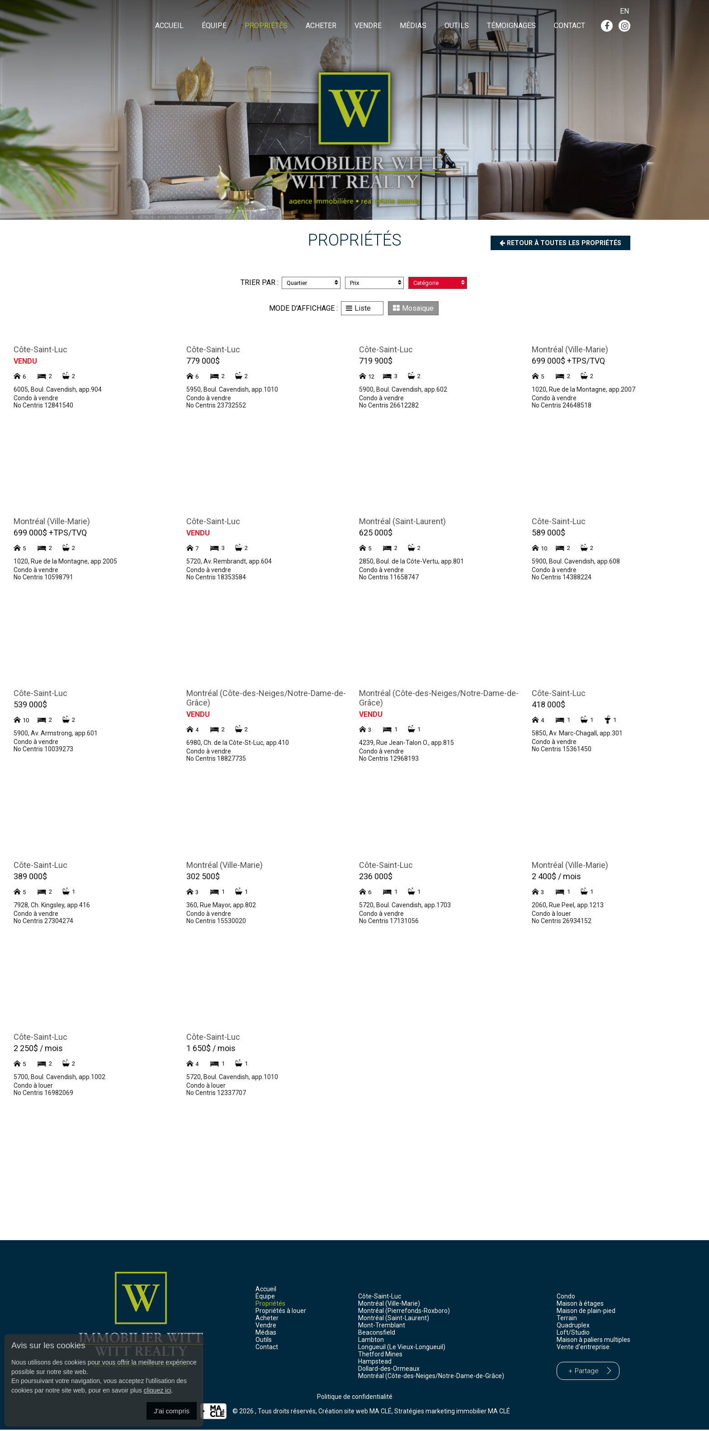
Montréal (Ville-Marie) (570, 350)
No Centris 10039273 (43, 750)
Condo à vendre (36, 399)
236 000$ (375, 877)
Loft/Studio (573, 1333)
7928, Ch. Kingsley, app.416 (52, 906)
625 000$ (375, 534)
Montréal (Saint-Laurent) (402, 522)
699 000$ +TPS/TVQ (568, 362)
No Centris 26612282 (389, 406)
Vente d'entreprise (583, 1348)
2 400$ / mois (556, 877)
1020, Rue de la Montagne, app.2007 (583, 390)
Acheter (321, 26)
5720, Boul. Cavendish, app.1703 (405, 906)
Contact (569, 26)
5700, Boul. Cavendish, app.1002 (59, 1078)
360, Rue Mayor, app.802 (221, 906)
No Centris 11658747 (389, 578)
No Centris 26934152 (561, 922)
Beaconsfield (376, 1333)
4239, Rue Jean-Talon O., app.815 (406, 744)
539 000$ (30, 706)
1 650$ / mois (211, 1049)
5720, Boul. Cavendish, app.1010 (232, 1078)
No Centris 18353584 (216, 578)
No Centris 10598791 (43, 578)
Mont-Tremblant (381, 1326)
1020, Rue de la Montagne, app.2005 (65, 562)
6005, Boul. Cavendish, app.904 (58, 390)
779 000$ (203, 362)
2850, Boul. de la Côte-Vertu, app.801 (411, 562)
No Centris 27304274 (43, 922)
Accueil (169, 26)
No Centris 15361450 (561, 750)
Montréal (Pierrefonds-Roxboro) (404, 1312)
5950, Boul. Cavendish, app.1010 (232, 390)
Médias (413, 26)
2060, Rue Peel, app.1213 (568, 906)
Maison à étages (580, 1304)
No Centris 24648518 (561, 406)
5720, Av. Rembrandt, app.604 (229, 562)
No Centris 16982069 (43, 1094)
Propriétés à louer (280, 1312)
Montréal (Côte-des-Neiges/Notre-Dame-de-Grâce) (431, 1377)
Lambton (371, 1341)
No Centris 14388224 (561, 578)
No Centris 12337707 (216, 1094)
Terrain (567, 1319)
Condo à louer (551, 915)
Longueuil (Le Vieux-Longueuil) (401, 1348)
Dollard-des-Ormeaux (389, 1370)
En (624, 11)
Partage (587, 1372)
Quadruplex (573, 1326)
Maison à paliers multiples (593, 1341)
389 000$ (30, 877)
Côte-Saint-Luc (40, 350)
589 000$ (548, 534)
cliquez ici (157, 1390)
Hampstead (375, 1362)
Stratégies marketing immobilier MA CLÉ (452, 1412)
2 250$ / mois (38, 1049)
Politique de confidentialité (354, 1398)
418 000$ (548, 706)
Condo (566, 1297)
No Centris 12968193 (389, 759)
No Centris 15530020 (216, 922)
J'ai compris (171, 1411)
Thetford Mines (380, 1355)
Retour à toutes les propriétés (554, 243)
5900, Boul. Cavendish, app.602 (403, 390)
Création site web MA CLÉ (355, 1412)
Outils (456, 26)
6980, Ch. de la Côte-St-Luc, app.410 (237, 744)
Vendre (368, 26)
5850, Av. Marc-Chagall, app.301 (577, 734)
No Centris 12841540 (43, 406)
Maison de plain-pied (586, 1312)
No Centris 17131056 (389, 922)
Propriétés (266, 26)
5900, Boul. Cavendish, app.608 (576, 562)
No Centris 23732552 (216, 406)
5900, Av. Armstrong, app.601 (56, 734)
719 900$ (375, 362)
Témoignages (511, 26)
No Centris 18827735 (216, 759)
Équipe (214, 26)
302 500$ (203, 877)
